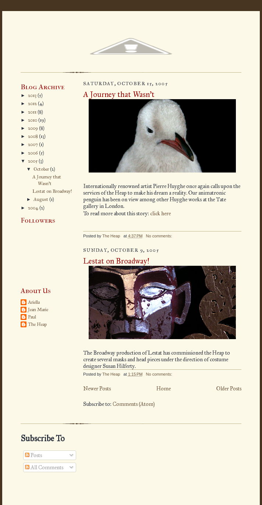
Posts (33, 455)
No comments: (159, 236)
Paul (32, 317)
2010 (33, 120)
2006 (33, 153)
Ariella (34, 302)
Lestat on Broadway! (52, 191)
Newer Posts (97, 388)
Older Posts (228, 388)
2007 (33, 144)
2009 (33, 128)
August (41, 199)
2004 (33, 208)
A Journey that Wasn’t (119, 94)
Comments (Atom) (134, 404)
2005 (33, 161)
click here (160, 213)
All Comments (44, 467)
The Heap (37, 324)
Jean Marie (38, 310)
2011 (33, 112)
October (41, 169)
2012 (33, 104)
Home (163, 388)
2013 (33, 95)
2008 (33, 136)
